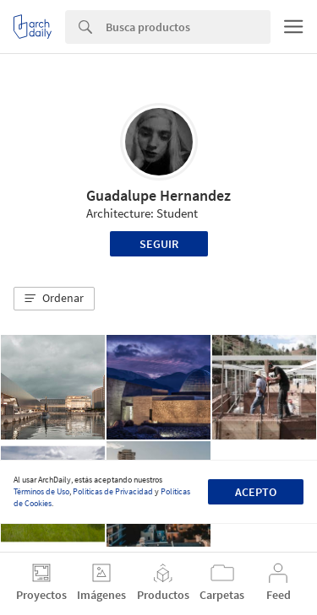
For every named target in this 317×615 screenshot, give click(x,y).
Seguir (158, 243)
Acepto (255, 491)
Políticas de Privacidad (113, 491)
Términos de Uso (41, 491)
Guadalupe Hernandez (158, 195)
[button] (54, 298)
